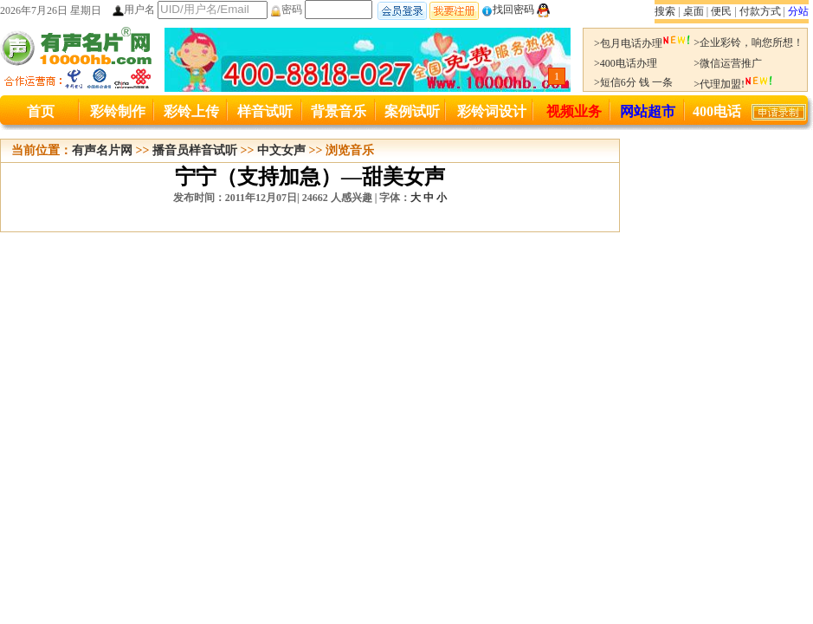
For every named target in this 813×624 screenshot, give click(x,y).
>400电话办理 (625, 63)
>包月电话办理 (642, 43)
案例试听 (412, 111)
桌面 (693, 11)
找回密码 (507, 9)
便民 (721, 11)
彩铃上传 (191, 111)
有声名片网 (102, 150)
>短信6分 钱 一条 (633, 82)
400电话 (717, 111)
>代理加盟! (733, 84)
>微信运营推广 (728, 63)
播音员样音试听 (194, 150)
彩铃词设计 (491, 111)
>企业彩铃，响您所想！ (748, 42)
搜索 (665, 11)
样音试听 (265, 111)
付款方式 (760, 11)
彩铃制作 (117, 111)
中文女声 (281, 150)
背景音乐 (338, 111)
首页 (41, 111)
